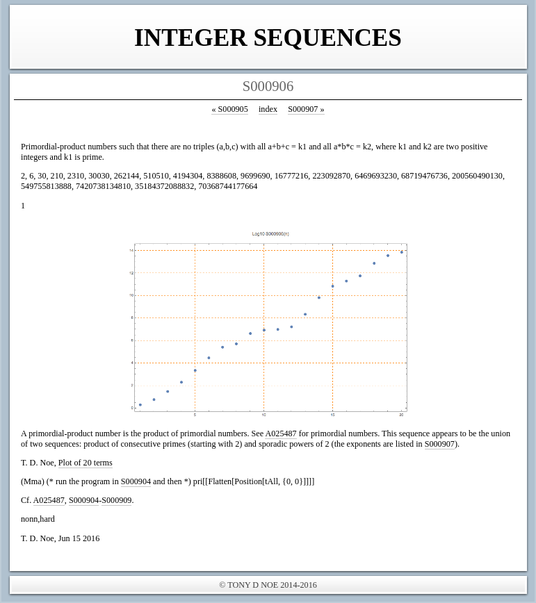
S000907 (306, 109)
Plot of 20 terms (85, 463)
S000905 (229, 109)
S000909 (116, 500)
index (268, 109)
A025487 (280, 433)
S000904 (136, 481)
